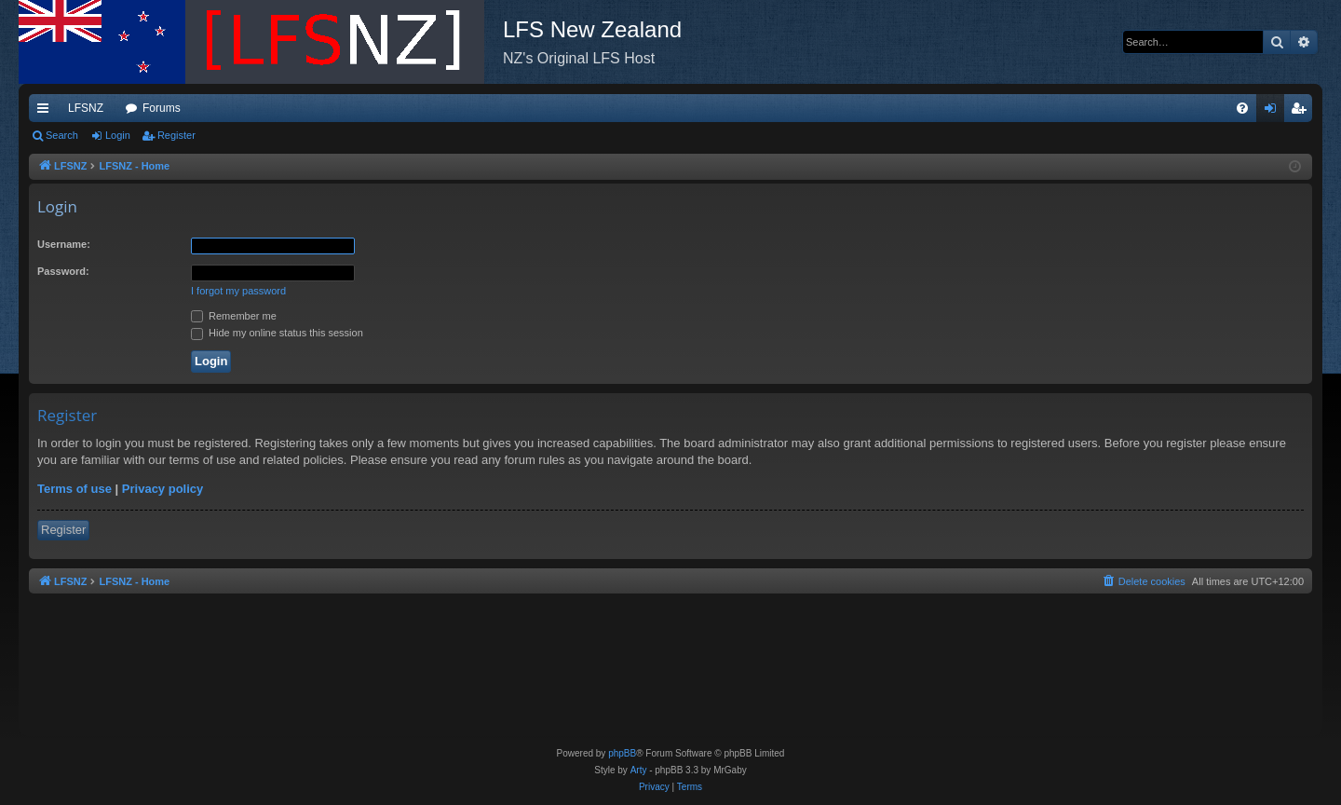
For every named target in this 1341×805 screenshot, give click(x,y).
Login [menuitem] (1274, 112)
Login (117, 135)
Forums (161, 108)
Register (176, 135)
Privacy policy (162, 489)
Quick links (46, 112)
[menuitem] (1242, 108)
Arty (638, 770)
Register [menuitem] (1302, 112)
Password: (63, 271)
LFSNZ (85, 108)
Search (62, 135)
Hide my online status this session (277, 332)
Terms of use (74, 489)
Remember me (234, 315)
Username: (63, 244)
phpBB (622, 753)
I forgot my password (238, 290)
